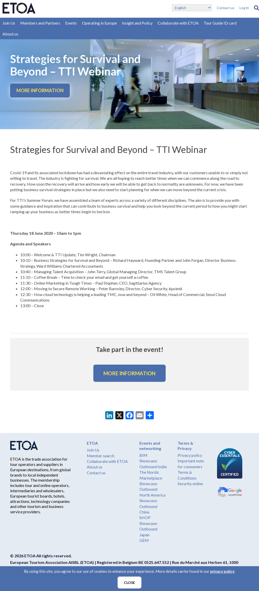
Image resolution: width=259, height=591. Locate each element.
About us (10, 33)
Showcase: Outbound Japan (148, 529)
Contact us (225, 8)
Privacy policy (190, 455)
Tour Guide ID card (220, 23)
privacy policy (222, 571)
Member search (100, 455)
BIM (143, 455)
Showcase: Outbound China (148, 506)
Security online (190, 483)
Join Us (9, 23)
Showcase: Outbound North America (152, 489)
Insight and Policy (137, 23)
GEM (144, 540)
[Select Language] (192, 7)
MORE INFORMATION (39, 90)
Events (71, 23)
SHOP (144, 517)
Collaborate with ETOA (178, 23)
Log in (244, 8)
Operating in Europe (99, 23)
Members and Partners (40, 23)
